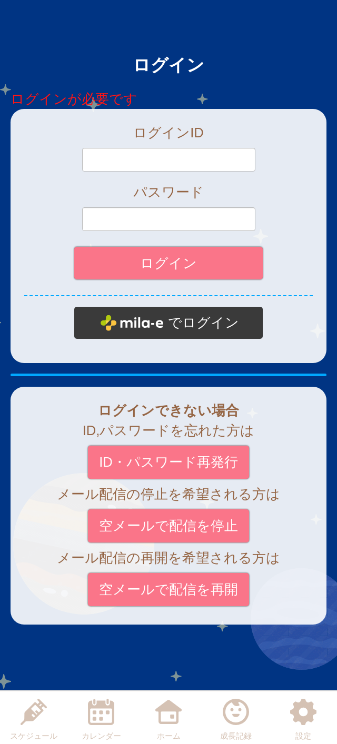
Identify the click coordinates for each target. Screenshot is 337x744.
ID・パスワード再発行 (168, 462)
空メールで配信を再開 (168, 589)
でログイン (203, 322)
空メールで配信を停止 (168, 525)
